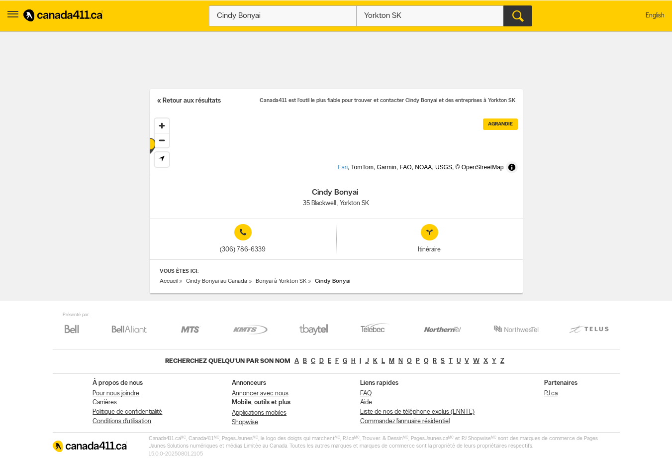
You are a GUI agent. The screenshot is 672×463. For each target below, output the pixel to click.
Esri (359, 173)
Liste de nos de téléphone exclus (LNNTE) (417, 412)
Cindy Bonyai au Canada (216, 281)
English (655, 15)
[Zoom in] (162, 125)
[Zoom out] (162, 140)
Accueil (169, 281)
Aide (366, 402)
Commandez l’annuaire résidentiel (405, 421)
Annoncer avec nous (260, 393)
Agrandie (500, 124)
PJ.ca (551, 393)
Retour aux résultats (192, 101)
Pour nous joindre (116, 393)
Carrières (105, 402)
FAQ (366, 393)
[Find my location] (162, 159)
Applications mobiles (259, 413)
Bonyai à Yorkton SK (281, 281)
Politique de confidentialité (127, 412)
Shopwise (245, 422)
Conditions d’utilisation (122, 421)
